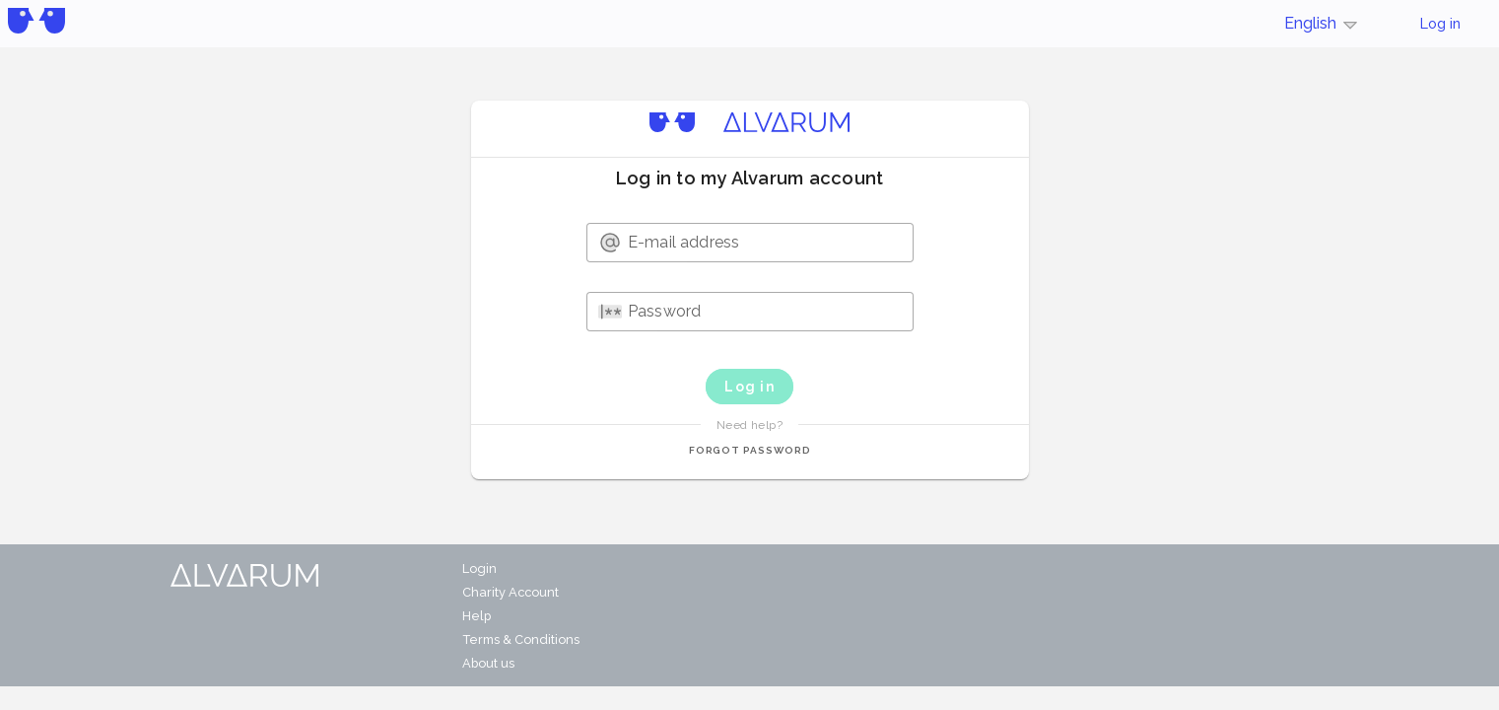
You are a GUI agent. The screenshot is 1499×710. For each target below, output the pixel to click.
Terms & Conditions (520, 639)
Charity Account (510, 592)
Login (479, 568)
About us (488, 663)
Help (476, 615)
